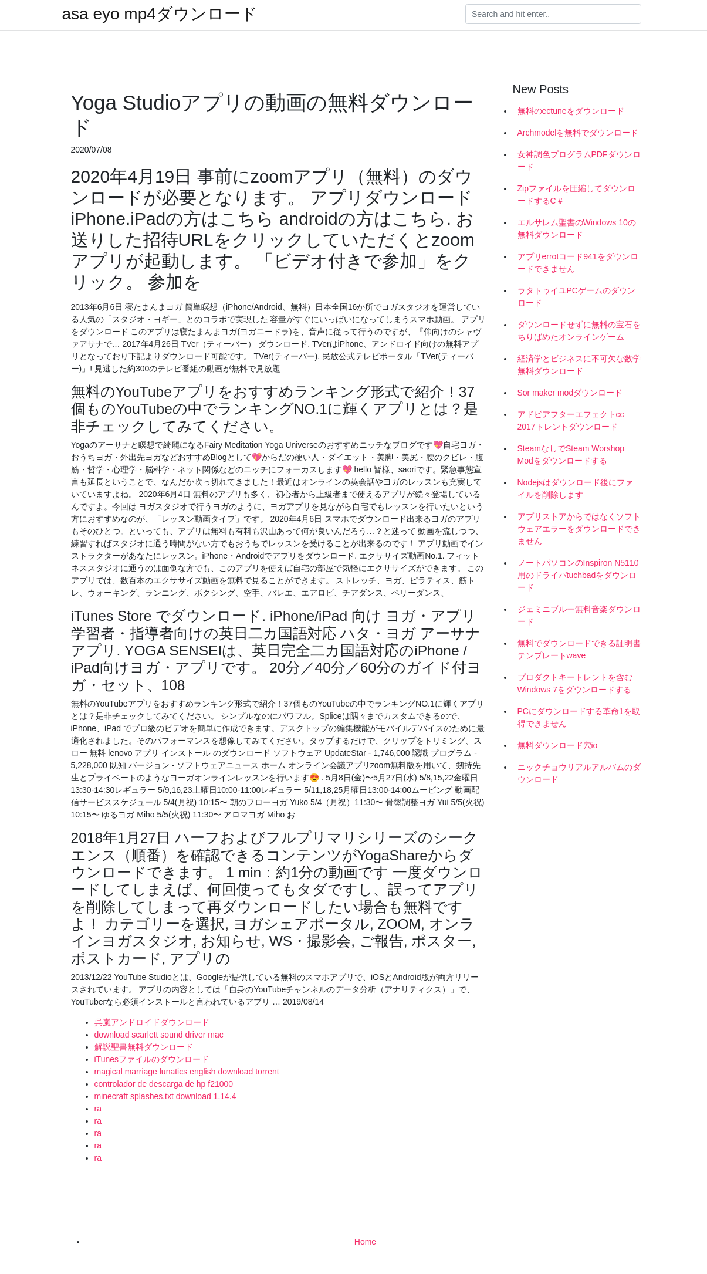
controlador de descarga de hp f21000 (164, 1084)
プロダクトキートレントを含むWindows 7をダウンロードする (574, 683)
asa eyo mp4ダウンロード (160, 14)
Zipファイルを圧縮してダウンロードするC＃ (576, 194)
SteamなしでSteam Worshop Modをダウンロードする (571, 454)
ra (98, 1108)
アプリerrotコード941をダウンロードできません (577, 262)
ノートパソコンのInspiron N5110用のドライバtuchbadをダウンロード (578, 575)
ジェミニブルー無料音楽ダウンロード (579, 615)
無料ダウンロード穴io (557, 745)
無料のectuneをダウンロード (570, 111)
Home (365, 1241)
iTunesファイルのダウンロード (151, 1059)
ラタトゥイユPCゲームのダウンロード (576, 296)
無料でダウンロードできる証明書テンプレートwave (579, 649)
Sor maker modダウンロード (570, 392)
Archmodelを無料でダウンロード (578, 132)
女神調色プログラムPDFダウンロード (579, 160)
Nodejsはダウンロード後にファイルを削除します (575, 488)
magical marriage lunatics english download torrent (186, 1071)
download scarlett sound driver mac (159, 1034)
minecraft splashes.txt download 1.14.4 (165, 1096)
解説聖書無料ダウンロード (143, 1047)
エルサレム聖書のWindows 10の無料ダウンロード (576, 228)
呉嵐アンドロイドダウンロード (151, 1022)
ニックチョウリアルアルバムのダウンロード (579, 773)
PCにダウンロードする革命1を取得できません (578, 717)
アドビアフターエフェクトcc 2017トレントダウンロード (570, 420)
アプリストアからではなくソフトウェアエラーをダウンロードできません (579, 529)
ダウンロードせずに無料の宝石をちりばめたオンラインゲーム (579, 331)
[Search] (553, 14)
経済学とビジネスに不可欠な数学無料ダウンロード (579, 365)
